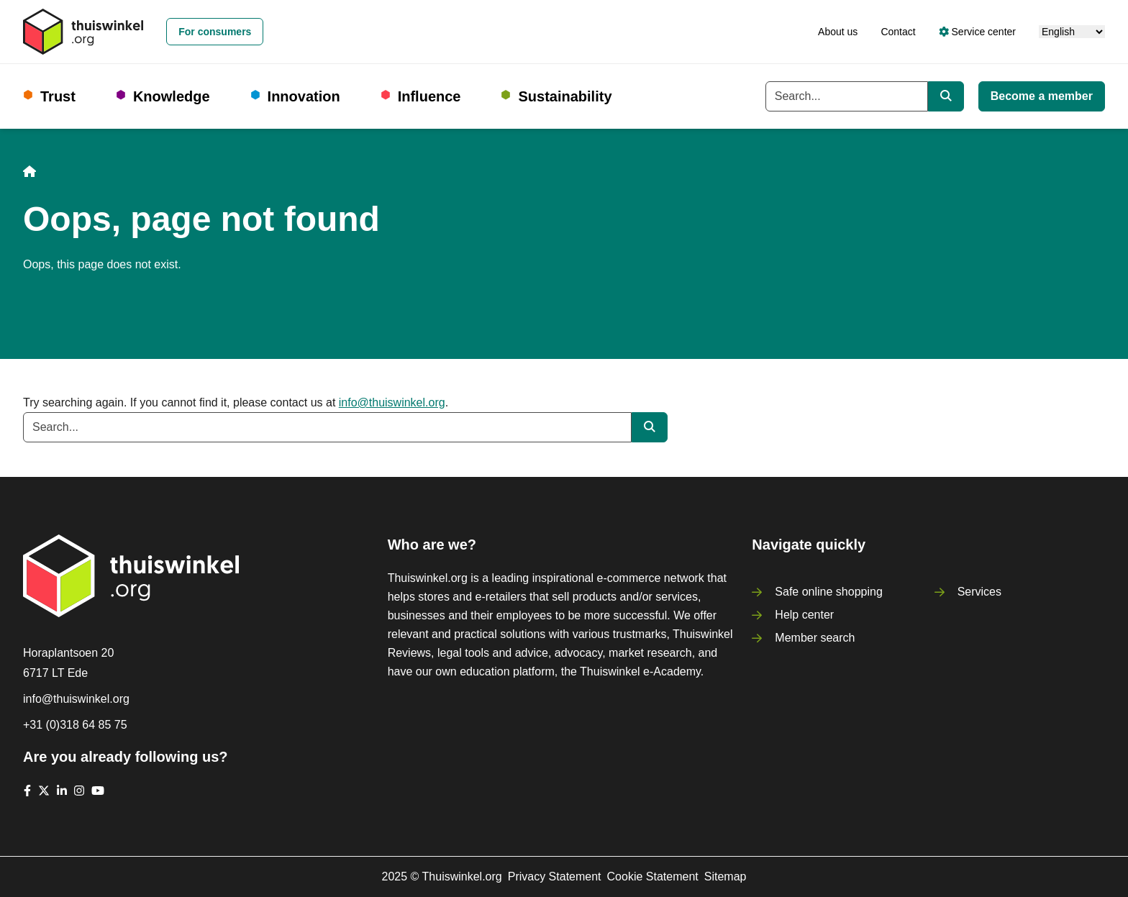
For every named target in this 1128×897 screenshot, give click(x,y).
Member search (815, 638)
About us (838, 31)
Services (979, 592)
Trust (58, 96)
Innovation (304, 96)
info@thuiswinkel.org (392, 402)
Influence (429, 96)
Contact (898, 31)
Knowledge (171, 96)
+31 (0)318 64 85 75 (75, 725)
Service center (977, 31)
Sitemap (725, 876)
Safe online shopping (828, 592)
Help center (804, 615)
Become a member (1042, 96)
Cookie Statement (653, 876)
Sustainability (564, 96)
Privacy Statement (554, 876)
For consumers (214, 31)
